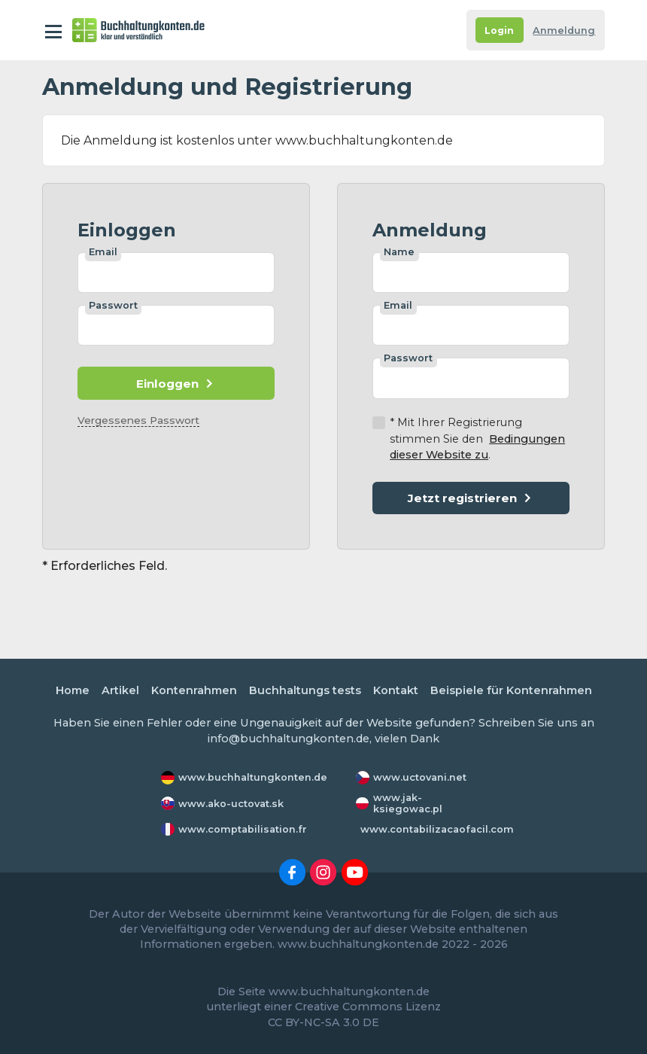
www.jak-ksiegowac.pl (407, 803)
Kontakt (395, 690)
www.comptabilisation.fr (242, 829)
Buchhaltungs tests (305, 690)
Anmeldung (564, 30)
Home (73, 690)
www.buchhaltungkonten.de (252, 777)
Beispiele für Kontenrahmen (511, 690)
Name (399, 251)
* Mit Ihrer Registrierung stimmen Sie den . (477, 439)
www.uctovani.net (419, 777)
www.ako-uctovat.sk (231, 803)
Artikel (120, 690)
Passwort (113, 305)
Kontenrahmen (194, 690)
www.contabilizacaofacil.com (437, 829)
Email (103, 251)
